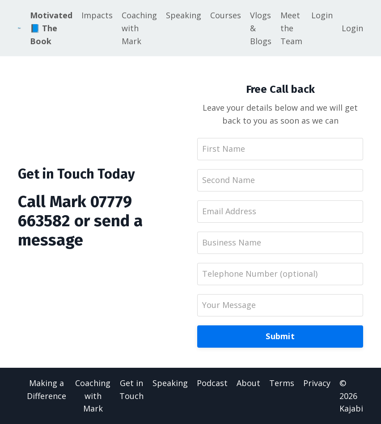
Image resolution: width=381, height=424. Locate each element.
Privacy (316, 383)
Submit (280, 336)
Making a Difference (46, 389)
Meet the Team (291, 28)
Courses (225, 15)
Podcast (212, 383)
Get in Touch (131, 389)
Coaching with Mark (139, 28)
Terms (281, 383)
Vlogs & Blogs (260, 28)
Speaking (183, 15)
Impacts (97, 15)
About (248, 383)
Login (322, 15)
